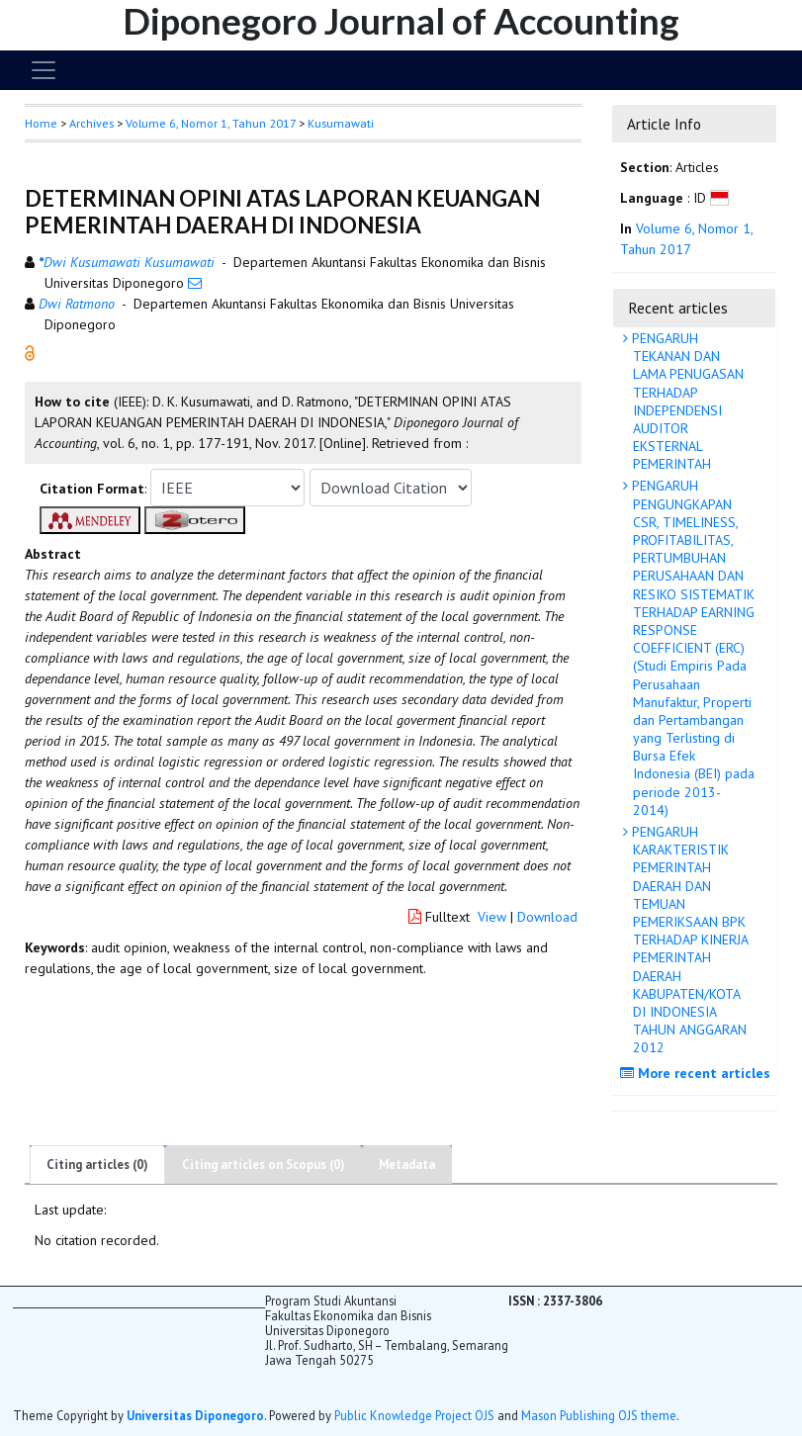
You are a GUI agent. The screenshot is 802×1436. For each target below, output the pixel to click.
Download (547, 917)
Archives (91, 123)
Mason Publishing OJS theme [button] (598, 1415)
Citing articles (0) (97, 1164)
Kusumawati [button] (341, 123)
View (492, 917)
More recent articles (697, 1073)
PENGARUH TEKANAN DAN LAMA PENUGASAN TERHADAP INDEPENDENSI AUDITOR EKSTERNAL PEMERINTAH (686, 401)
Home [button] (41, 123)
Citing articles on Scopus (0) (263, 1164)
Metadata (407, 1164)
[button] (30, 352)
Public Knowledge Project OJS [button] (414, 1415)
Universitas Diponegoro (195, 1415)
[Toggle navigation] (43, 70)
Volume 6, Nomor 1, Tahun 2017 (211, 123)
